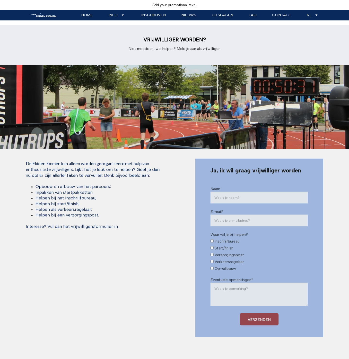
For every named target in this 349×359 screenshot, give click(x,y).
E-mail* (217, 218)
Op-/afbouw (223, 275)
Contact (281, 15)
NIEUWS (188, 15)
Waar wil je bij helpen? (229, 241)
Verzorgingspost (227, 261)
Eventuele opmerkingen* (231, 286)
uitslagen (222, 15)
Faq (253, 15)
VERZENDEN (259, 325)
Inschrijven (153, 15)
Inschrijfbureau (224, 247)
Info (113, 15)
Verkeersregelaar (227, 268)
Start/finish (221, 254)
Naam (215, 195)
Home (87, 15)
